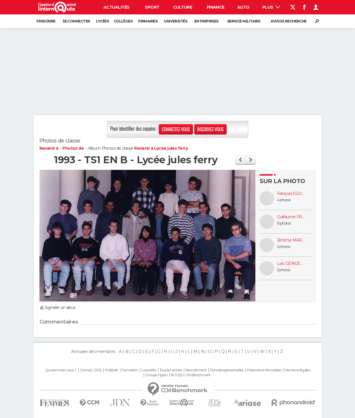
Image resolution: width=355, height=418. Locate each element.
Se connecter (76, 21)
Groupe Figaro (156, 375)
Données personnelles (227, 370)
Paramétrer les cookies (264, 370)
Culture (182, 7)
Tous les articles (171, 370)
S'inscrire (45, 21)
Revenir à (49, 148)
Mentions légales (297, 370)
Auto (243, 7)
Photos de (73, 148)
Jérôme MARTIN (291, 240)
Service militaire (243, 21)
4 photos (284, 200)
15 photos (284, 223)
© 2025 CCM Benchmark (190, 375)
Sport (152, 7)
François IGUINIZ (291, 193)
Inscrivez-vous (210, 129)
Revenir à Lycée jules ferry (161, 148)
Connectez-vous (176, 129)
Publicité (111, 370)
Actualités (116, 7)
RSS (98, 370)
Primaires (147, 21)
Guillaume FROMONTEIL (291, 216)
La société (148, 370)
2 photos (283, 246)
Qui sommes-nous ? (60, 370)
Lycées (102, 21)
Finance (216, 7)
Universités (175, 21)
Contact (86, 370)
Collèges (123, 21)
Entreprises (206, 21)
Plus (271, 7)
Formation (130, 370)
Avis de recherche (288, 21)
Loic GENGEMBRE (291, 263)
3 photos (283, 270)
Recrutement (196, 370)
